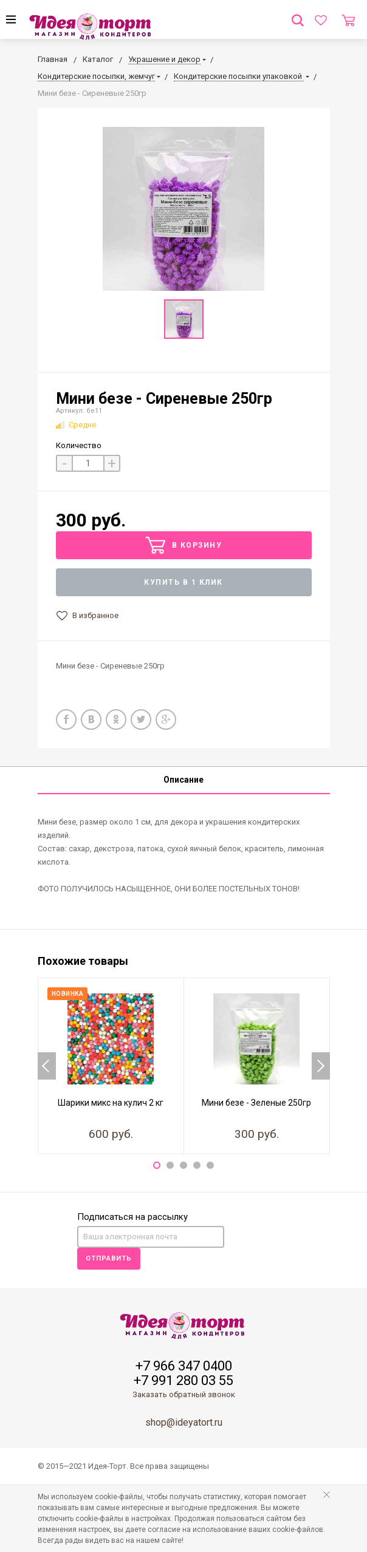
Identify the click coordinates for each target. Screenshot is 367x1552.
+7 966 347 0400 (183, 1366)
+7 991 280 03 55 (183, 1380)
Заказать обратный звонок (183, 1394)
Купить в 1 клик (183, 582)
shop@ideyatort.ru (183, 1422)
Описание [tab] (183, 780)
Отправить (109, 1258)
